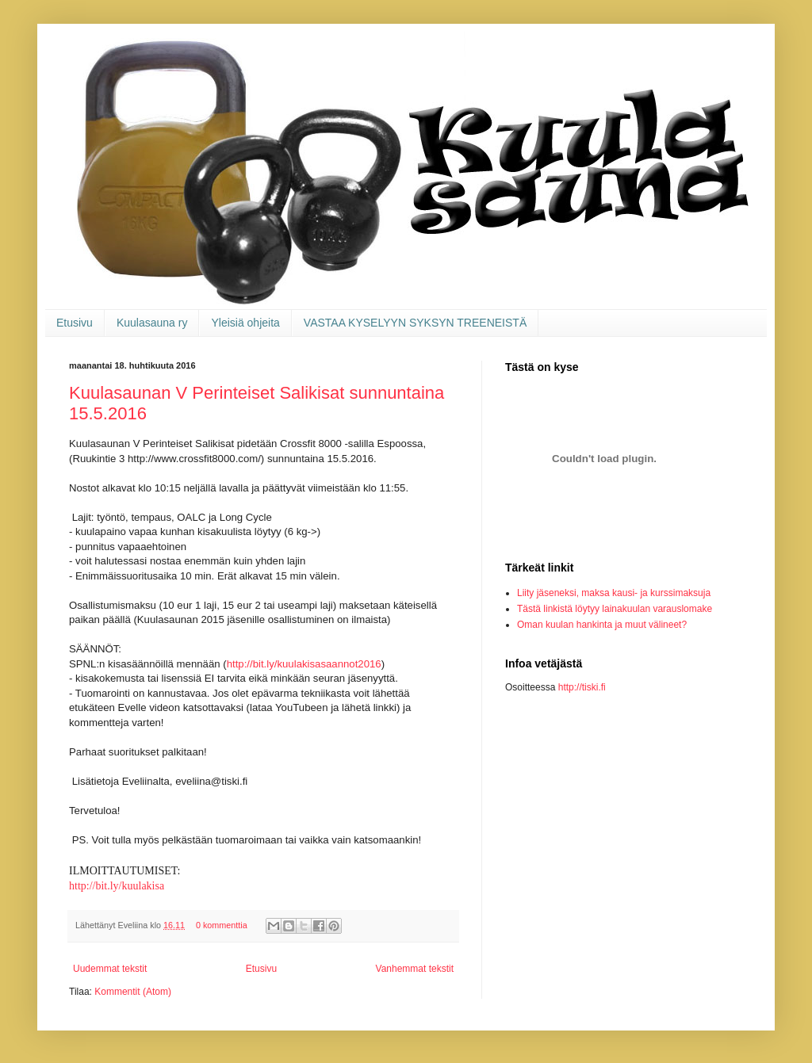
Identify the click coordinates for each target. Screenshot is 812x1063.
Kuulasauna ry (152, 322)
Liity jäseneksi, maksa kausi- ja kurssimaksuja (613, 592)
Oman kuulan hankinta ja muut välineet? (602, 624)
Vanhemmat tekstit (415, 968)
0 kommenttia (221, 925)
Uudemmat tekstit (110, 968)
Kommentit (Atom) (132, 991)
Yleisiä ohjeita (245, 322)
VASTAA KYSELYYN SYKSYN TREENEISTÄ (415, 322)
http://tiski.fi (582, 687)
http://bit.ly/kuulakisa (116, 886)
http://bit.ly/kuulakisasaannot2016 (304, 664)
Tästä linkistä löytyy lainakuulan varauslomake (614, 608)
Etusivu (74, 322)
